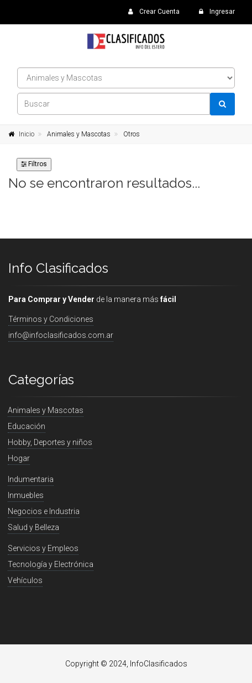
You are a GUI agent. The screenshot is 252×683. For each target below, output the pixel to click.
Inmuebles (26, 495)
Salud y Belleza (33, 527)
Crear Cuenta (154, 11)
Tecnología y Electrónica (50, 564)
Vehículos (25, 580)
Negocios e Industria (44, 511)
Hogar (19, 458)
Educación (26, 426)
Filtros (34, 164)
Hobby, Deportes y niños (50, 442)
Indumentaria (31, 479)
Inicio (26, 134)
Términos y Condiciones (50, 319)
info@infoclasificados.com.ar (60, 335)
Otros (131, 134)
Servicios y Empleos (43, 548)
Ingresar (217, 11)
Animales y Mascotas (79, 134)
